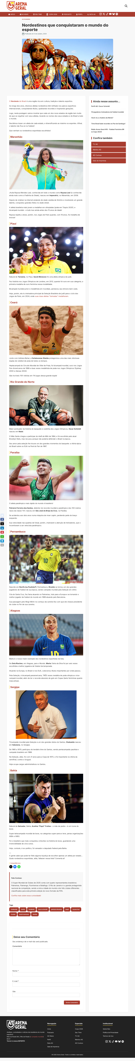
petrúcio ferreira (56, 909)
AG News (25, 14)
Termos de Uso (108, 1039)
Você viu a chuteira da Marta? (102, 118)
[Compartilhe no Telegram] (2, 540)
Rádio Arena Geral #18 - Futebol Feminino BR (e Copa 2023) (107, 130)
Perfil (80, 14)
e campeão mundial (36, 1040)
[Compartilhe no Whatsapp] (2, 536)
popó (67, 909)
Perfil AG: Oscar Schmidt (100, 106)
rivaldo (13, 914)
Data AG (92, 14)
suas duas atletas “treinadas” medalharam (51, 296)
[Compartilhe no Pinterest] (2, 532)
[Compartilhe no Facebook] (2, 519)
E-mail (15, 984)
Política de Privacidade (110, 1036)
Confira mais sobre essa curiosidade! (26, 896)
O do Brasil (17, 101)
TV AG (95, 144)
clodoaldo (14, 909)
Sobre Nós (106, 1032)
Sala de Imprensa (99, 161)
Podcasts (67, 14)
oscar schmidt (42, 909)
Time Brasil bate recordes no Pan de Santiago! (108, 124)
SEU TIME (38, 14)
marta (23, 909)
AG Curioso (97, 155)
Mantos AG (97, 150)
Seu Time (78, 1036)
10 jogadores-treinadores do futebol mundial (107, 112)
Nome (15, 974)
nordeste (31, 909)
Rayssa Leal (76, 909)
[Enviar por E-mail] (2, 544)
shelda (35, 914)
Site (13, 995)
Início (13, 14)
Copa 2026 (53, 14)
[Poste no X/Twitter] (2, 524)
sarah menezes (24, 914)
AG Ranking (26, 19)
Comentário (17, 946)
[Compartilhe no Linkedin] (2, 528)
